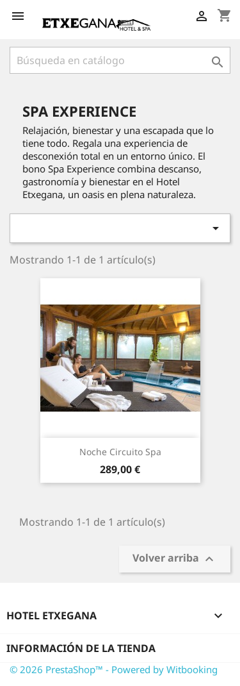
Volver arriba (174, 559)
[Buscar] (120, 60)
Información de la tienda (81, 648)
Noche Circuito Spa (120, 452)
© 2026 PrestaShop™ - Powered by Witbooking (114, 669)
